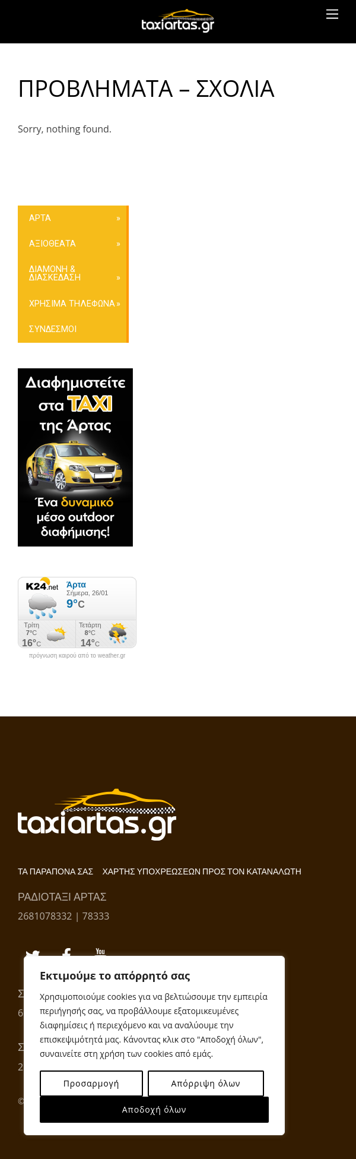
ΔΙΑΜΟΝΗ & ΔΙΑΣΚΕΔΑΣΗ (55, 273)
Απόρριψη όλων (205, 1083)
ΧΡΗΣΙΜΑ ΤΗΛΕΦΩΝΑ (72, 304)
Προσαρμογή (91, 1083)
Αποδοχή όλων (154, 1109)
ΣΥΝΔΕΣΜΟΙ (53, 329)
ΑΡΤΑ (40, 218)
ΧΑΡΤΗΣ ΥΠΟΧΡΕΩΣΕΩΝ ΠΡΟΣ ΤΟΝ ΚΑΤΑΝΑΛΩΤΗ (201, 871)
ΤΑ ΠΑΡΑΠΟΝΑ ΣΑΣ (55, 871)
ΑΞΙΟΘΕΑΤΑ (52, 244)
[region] (154, 1045)
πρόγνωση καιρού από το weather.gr (77, 656)
